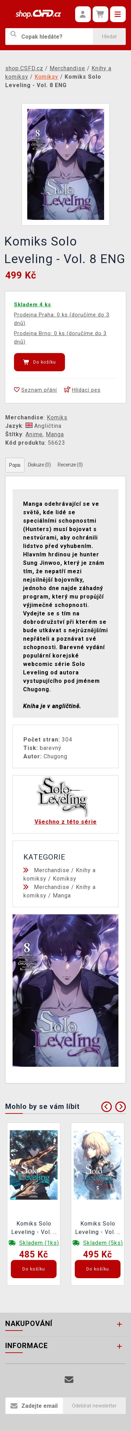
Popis (15, 465)
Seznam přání (35, 390)
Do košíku (39, 362)
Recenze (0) (70, 465)
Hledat (109, 36)
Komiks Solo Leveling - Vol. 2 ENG (34, 1228)
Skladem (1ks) (39, 1243)
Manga (55, 434)
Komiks (57, 417)
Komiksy (65, 878)
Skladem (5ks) (103, 1243)
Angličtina (43, 426)
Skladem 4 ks (32, 304)
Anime (34, 434)
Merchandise (52, 870)
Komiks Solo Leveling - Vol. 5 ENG (98, 1228)
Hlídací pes (82, 390)
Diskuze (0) (39, 465)
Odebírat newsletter (94, 1406)
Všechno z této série (66, 821)
